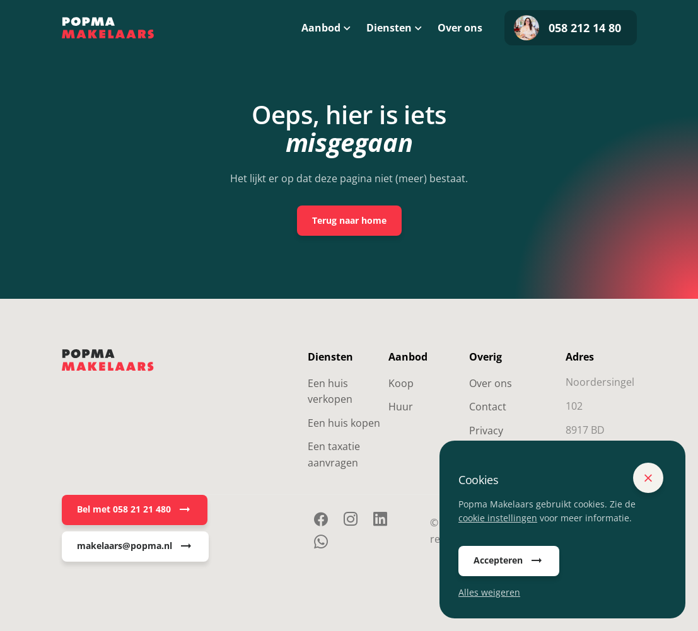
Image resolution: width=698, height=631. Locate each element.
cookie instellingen (497, 518)
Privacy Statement (494, 439)
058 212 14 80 (567, 27)
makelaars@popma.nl (135, 546)
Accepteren (509, 561)
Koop (401, 383)
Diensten (389, 28)
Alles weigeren (489, 592)
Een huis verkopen (330, 391)
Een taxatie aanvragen (334, 454)
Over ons (460, 28)
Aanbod (320, 28)
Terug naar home (349, 220)
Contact (487, 407)
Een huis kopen (344, 423)
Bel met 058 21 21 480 (134, 510)
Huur (400, 407)
